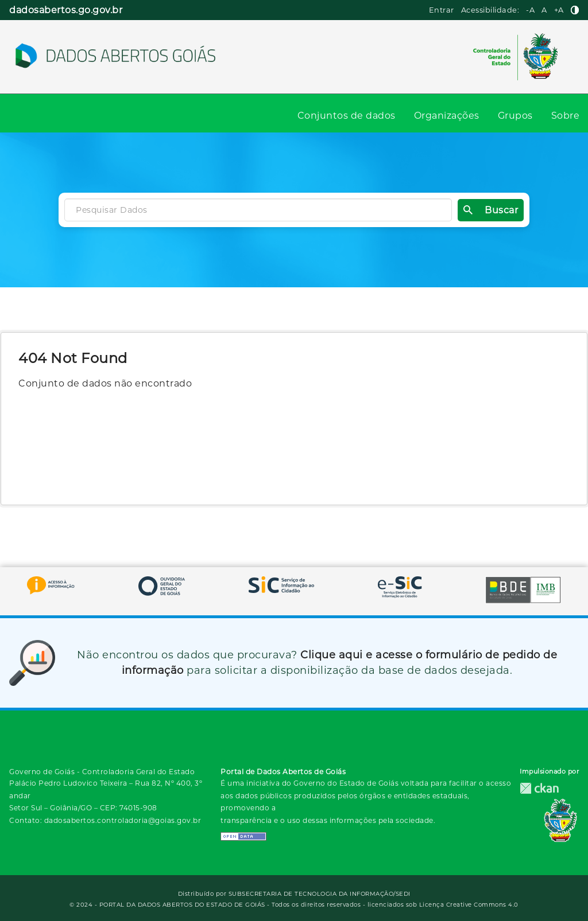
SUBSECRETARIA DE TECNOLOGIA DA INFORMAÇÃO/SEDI (320, 893)
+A (559, 10)
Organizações (446, 115)
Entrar (441, 10)
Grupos (515, 115)
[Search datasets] (258, 209)
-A (530, 10)
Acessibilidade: (490, 10)
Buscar (490, 210)
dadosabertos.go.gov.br (65, 10)
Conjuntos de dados (346, 115)
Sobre (565, 115)
